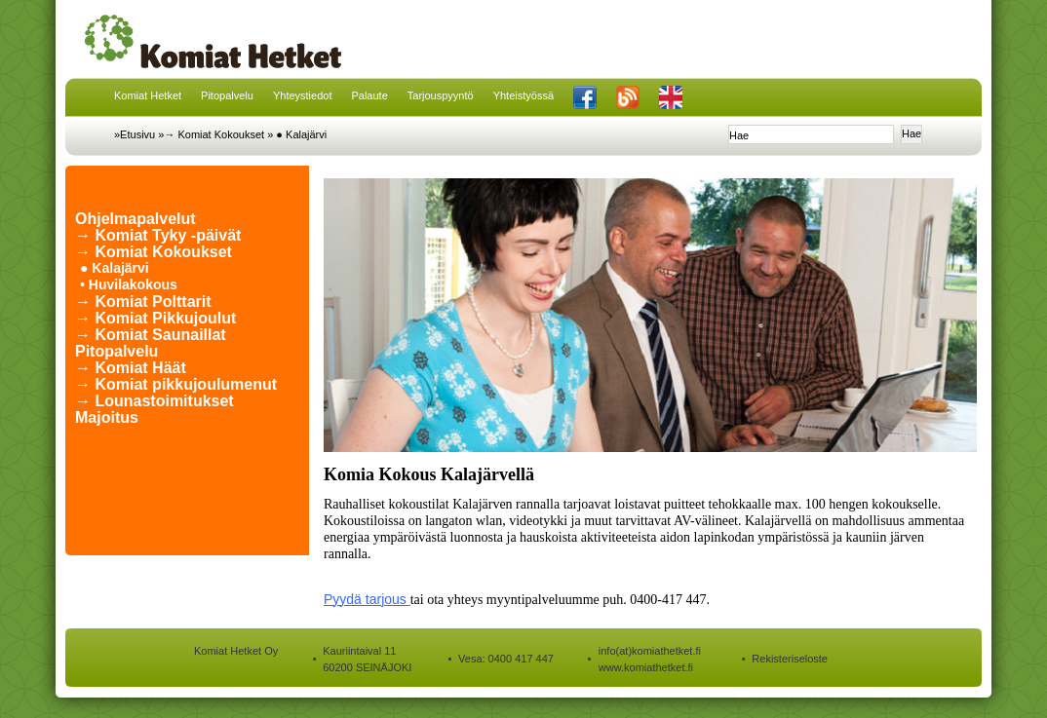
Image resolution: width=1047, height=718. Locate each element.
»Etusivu (134, 134)
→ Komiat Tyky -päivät (158, 235)
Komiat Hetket (147, 95)
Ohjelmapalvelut (135, 218)
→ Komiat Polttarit (143, 301)
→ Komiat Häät (130, 367)
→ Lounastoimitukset (154, 401)
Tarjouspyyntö (440, 95)
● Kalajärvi (301, 134)
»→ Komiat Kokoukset (211, 134)
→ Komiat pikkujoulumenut (176, 384)
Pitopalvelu (227, 95)
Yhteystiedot (302, 95)
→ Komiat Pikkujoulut (155, 318)
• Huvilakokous (128, 284)
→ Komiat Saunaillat (150, 334)
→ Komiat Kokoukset (153, 252)
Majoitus (106, 417)
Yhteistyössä (523, 95)
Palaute (369, 95)
